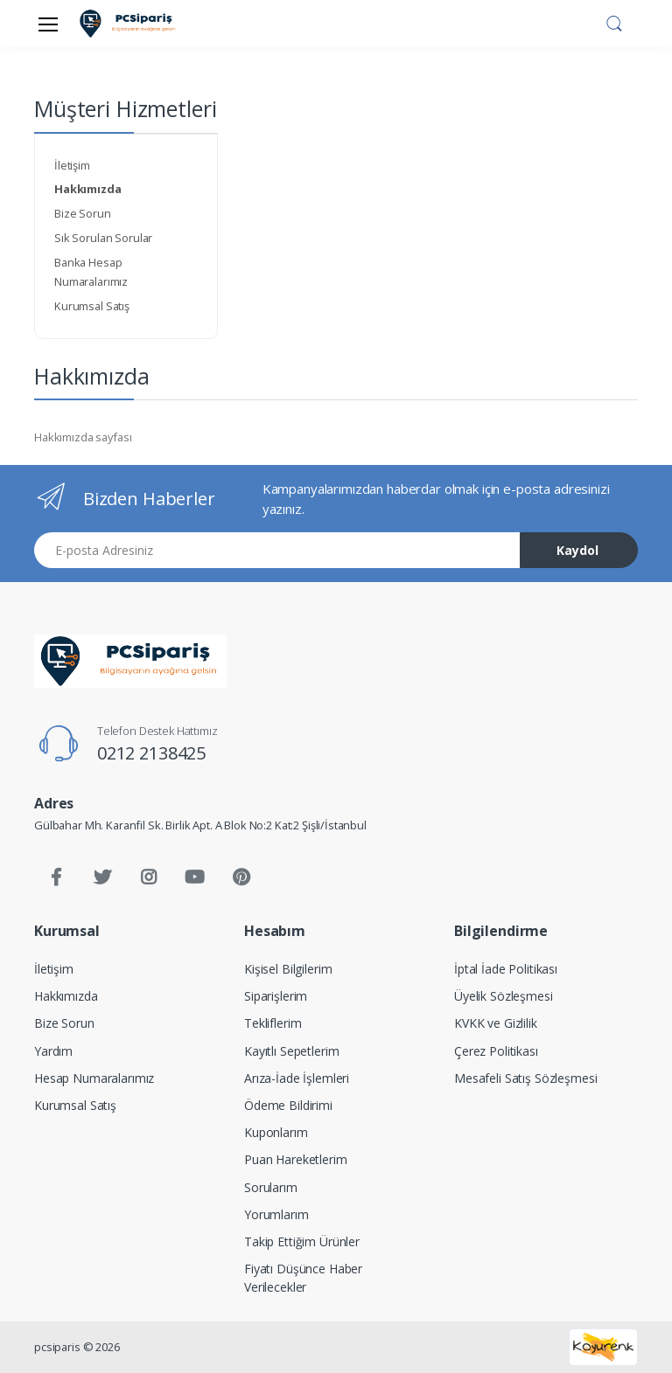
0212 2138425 (151, 753)
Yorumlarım (276, 1214)
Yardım (53, 1051)
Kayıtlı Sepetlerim (291, 1051)
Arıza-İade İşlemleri (296, 1078)
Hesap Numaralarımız (94, 1078)
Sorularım (271, 1187)
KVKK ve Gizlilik (495, 1023)
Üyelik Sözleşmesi (503, 996)
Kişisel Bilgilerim (288, 968)
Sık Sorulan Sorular (103, 238)
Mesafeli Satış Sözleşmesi (525, 1078)
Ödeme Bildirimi (288, 1105)
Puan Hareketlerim (295, 1159)
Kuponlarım (276, 1132)
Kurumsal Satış (92, 306)
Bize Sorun (82, 213)
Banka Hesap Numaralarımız (91, 271)
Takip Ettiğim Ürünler (302, 1241)
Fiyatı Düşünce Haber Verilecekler (303, 1277)
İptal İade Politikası (505, 968)
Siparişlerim (275, 996)
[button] (614, 22)
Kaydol (577, 550)
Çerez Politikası (496, 1051)
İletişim (72, 165)
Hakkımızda (66, 996)
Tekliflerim (272, 1023)
